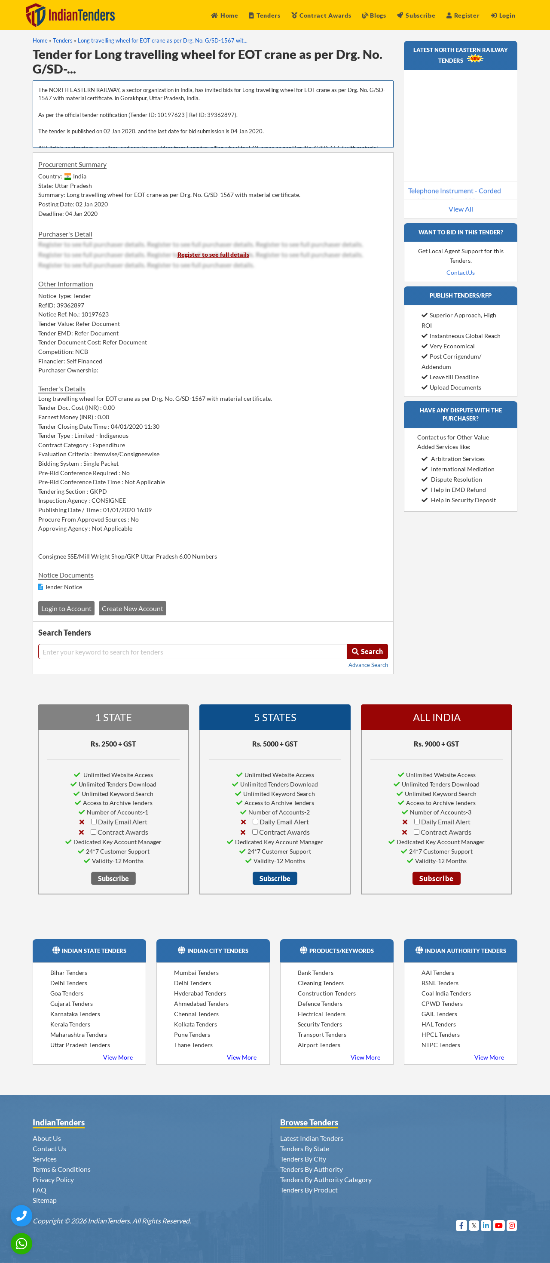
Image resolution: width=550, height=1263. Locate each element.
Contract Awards (321, 15)
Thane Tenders (193, 1044)
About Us (47, 1138)
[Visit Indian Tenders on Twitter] (474, 1225)
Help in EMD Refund (454, 489)
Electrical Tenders (321, 1013)
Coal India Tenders (446, 993)
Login (503, 15)
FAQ (39, 1190)
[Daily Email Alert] (94, 821)
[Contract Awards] (93, 832)
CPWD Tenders (442, 1003)
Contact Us (49, 1148)
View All (461, 209)
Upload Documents (451, 387)
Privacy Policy (53, 1179)
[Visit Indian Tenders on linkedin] (486, 1225)
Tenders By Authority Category (326, 1179)
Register (463, 15)
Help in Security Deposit (459, 500)
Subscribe (416, 15)
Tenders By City (303, 1159)
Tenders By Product (309, 1190)
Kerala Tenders (70, 1024)
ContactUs (460, 272)
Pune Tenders (192, 1034)
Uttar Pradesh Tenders (80, 1044)
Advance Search (368, 664)
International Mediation (458, 469)
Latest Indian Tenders (311, 1138)
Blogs (374, 15)
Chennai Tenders (196, 1013)
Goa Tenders (66, 993)
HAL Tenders (439, 1024)
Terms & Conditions (62, 1169)
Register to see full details (213, 254)
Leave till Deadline (450, 377)
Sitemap (45, 1200)
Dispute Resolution (452, 479)
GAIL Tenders (439, 1013)
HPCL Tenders (441, 1034)
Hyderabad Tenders (200, 993)
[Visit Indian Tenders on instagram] (512, 1225)
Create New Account (132, 608)
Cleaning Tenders (321, 982)
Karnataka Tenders (75, 1013)
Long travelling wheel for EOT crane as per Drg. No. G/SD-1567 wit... (163, 40)
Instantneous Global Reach (461, 335)
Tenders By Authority (311, 1169)
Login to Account (66, 608)
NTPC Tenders (441, 1044)
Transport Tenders (322, 1034)
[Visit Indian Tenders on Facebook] (462, 1225)
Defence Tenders (320, 1003)
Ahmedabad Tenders (201, 1003)
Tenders (265, 15)
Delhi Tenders (68, 982)
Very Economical (448, 346)
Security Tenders (320, 1024)
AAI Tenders (438, 972)
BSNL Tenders (440, 982)
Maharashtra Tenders (78, 1034)
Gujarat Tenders (71, 1003)
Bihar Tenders (68, 972)
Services (45, 1159)
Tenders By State (304, 1148)
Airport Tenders (319, 1044)
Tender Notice (63, 586)
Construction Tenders (327, 993)
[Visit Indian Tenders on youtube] (499, 1225)
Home (224, 15)
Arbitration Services (453, 458)
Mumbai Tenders (196, 972)
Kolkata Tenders (195, 1024)
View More (118, 1057)
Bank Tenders (315, 972)
